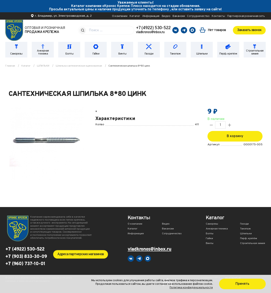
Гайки (95, 54)
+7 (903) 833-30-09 (26, 256)
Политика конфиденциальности (191, 287)
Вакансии (178, 16)
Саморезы (16, 54)
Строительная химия (254, 52)
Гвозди (148, 54)
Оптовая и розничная (45, 30)
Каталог (134, 16)
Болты (69, 54)
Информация (150, 16)
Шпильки (201, 54)
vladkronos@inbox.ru (150, 32)
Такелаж (175, 54)
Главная (10, 66)
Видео (166, 16)
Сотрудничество (198, 16)
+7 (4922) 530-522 (153, 28)
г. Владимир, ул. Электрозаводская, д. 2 (63, 16)
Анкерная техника (43, 52)
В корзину (235, 136)
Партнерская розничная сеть (246, 16)
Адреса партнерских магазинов (80, 254)
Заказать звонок (249, 30)
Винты (122, 54)
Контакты (218, 16)
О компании (119, 16)
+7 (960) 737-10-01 (25, 264)
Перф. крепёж (228, 54)
